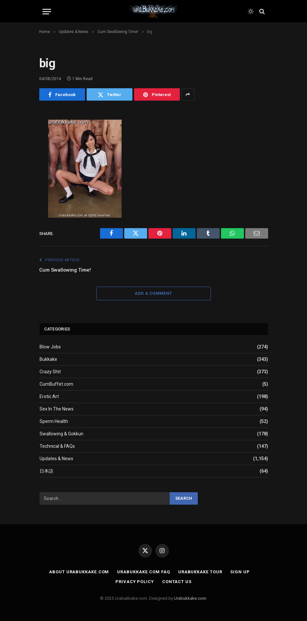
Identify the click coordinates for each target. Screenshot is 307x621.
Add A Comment (153, 293)
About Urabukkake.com (79, 571)
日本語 (46, 471)
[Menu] (47, 11)
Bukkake (48, 359)
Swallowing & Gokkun (61, 433)
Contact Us (177, 581)
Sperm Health (54, 421)
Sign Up (239, 571)
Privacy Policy (134, 581)
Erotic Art (49, 396)
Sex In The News (57, 408)
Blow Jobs (50, 346)
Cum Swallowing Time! (65, 270)
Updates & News (56, 458)
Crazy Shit (50, 371)
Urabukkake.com (190, 598)
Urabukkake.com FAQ (143, 571)
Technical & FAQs (57, 446)
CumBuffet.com (56, 384)
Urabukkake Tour (200, 571)
